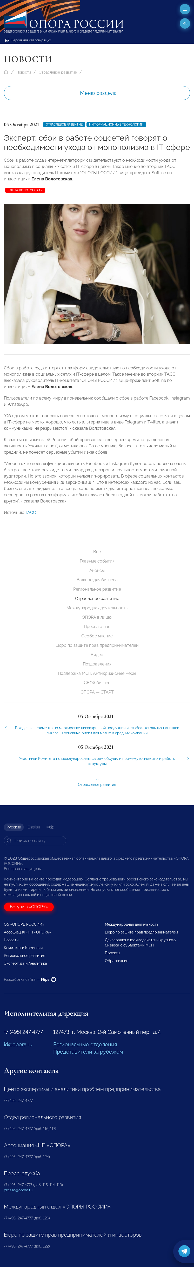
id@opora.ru (18, 1044)
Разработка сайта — (30, 979)
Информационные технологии (116, 124)
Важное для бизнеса (97, 579)
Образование (116, 961)
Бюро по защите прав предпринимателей (97, 645)
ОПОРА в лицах (97, 617)
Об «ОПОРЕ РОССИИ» (24, 924)
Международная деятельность (97, 607)
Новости (23, 72)
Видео (97, 654)
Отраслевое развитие (58, 72)
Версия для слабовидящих (28, 40)
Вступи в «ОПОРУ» (29, 906)
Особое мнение (97, 636)
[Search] (35, 840)
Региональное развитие (97, 589)
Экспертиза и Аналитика (25, 963)
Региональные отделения (85, 1044)
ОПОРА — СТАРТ (97, 692)
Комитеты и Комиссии (23, 948)
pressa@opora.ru (18, 1190)
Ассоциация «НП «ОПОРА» (27, 932)
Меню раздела (98, 93)
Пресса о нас (97, 626)
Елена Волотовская (25, 190)
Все (97, 551)
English (34, 827)
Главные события (97, 561)
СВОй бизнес (97, 682)
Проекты (112, 953)
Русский (13, 827)
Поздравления (97, 664)
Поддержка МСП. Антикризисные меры (97, 673)
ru (185, 23)
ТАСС (30, 520)
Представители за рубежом (88, 1052)
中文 (50, 827)
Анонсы (97, 570)
